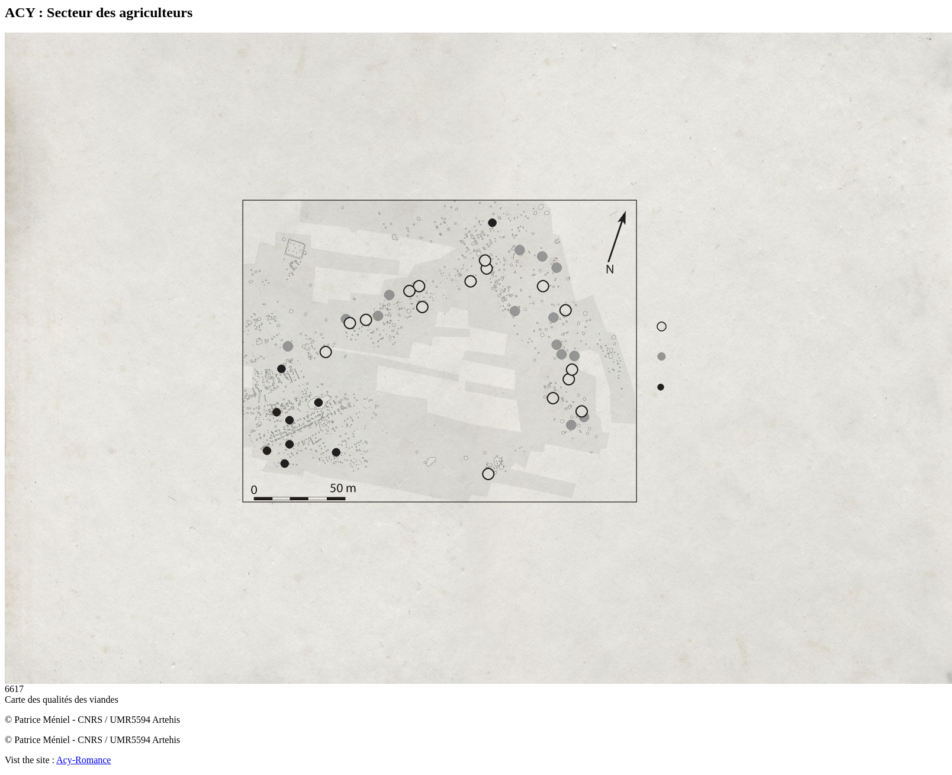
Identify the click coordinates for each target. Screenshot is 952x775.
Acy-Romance (83, 760)
